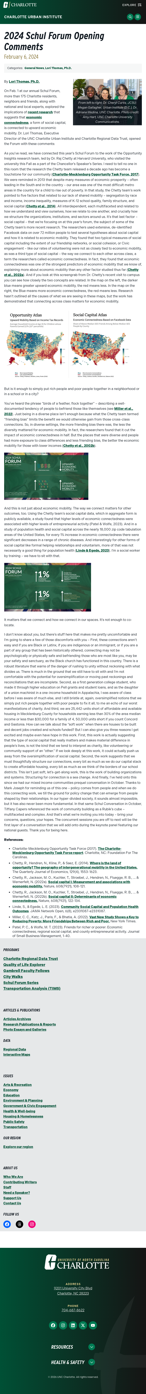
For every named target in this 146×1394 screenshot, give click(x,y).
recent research (40, 112)
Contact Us (12, 1203)
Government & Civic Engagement (29, 1106)
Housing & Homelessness (23, 1116)
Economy (10, 1090)
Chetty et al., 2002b (78, 446)
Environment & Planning (23, 1100)
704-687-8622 (73, 1310)
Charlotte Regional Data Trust (30, 958)
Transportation (15, 1127)
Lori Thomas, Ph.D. (58, 68)
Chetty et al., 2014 (40, 206)
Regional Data (14, 1049)
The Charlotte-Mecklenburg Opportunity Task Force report (66, 851)
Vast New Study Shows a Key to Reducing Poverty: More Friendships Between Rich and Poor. (75, 919)
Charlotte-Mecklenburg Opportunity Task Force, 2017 (95, 174)
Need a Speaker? (16, 1193)
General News (34, 68)
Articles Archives (17, 1019)
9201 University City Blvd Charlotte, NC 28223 (73, 1291)
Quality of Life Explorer (24, 964)
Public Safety (13, 1122)
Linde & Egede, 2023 (92, 550)
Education (11, 1095)
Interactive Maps (16, 1055)
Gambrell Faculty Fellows (26, 970)
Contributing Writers (20, 1182)
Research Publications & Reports (29, 1024)
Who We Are (13, 1177)
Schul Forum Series (21, 982)
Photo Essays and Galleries (24, 1030)
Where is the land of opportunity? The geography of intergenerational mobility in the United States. (74, 865)
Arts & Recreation (17, 1085)
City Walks (13, 976)
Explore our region (18, 1147)
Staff (7, 1187)
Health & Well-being (19, 1111)
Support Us (12, 1198)
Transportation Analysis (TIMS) (32, 988)
